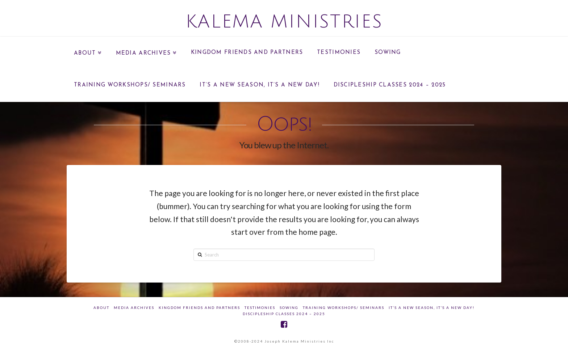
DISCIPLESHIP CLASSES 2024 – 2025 (284, 313)
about (101, 307)
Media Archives (134, 307)
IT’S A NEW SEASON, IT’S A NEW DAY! (432, 307)
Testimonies (260, 307)
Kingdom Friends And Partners (199, 307)
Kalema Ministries (284, 22)
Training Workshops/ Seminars (343, 307)
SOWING (289, 307)
